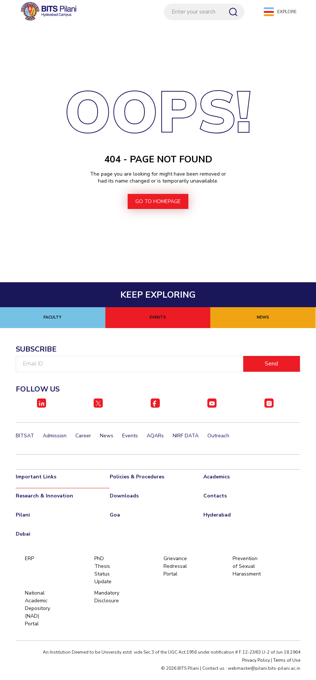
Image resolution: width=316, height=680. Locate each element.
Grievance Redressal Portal (175, 566)
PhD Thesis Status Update (103, 570)
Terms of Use (286, 661)
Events (130, 436)
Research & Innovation (44, 496)
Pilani (23, 515)
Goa (115, 515)
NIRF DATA (186, 436)
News (106, 436)
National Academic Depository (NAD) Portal (37, 609)
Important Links (36, 477)
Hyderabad (217, 515)
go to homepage (158, 201)
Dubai (23, 534)
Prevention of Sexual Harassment (246, 566)
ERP (29, 558)
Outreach (218, 436)
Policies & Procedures (137, 477)
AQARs (155, 436)
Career (83, 436)
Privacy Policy (256, 661)
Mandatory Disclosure (106, 597)
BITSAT (25, 436)
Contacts (215, 496)
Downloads (124, 496)
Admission (55, 436)
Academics (216, 477)
